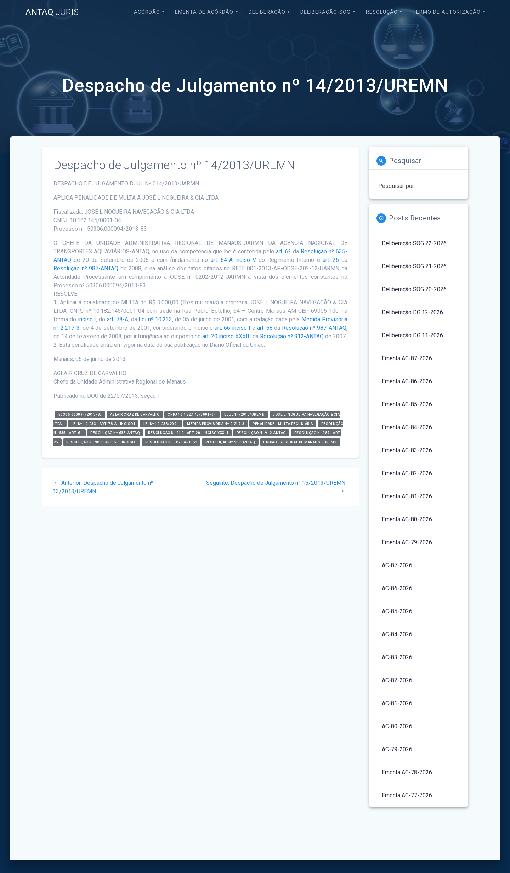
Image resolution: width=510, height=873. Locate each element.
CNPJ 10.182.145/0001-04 (192, 414)
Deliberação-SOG (325, 12)
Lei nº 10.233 (155, 319)
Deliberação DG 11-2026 (412, 335)
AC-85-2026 (397, 611)
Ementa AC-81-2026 (407, 496)
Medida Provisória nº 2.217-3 (215, 423)
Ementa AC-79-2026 (407, 542)
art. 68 (265, 327)
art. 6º (283, 251)
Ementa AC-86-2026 (407, 381)
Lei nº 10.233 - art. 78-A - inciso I (103, 423)
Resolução (382, 12)
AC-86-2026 (397, 588)
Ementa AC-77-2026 (407, 795)
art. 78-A (117, 319)
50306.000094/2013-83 (80, 414)
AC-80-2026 (397, 726)
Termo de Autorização (447, 12)
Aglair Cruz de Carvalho (135, 414)
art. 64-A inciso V (233, 260)
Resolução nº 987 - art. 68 (171, 442)
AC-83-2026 (397, 657)
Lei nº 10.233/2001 (161, 423)
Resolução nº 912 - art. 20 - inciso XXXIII (188, 433)
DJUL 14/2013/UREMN (244, 414)
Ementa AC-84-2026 (407, 427)
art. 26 (331, 260)
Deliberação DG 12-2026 (412, 312)
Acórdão (147, 12)
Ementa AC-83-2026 (407, 450)
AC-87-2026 (397, 565)
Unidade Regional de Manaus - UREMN (300, 442)
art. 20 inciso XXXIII (226, 336)
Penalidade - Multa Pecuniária (283, 423)
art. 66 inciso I (232, 327)
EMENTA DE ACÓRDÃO (204, 12)
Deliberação (267, 12)
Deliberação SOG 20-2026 (414, 289)
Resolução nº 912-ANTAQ (292, 336)
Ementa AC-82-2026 (407, 473)
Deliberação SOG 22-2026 (414, 243)
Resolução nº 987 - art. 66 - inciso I (101, 442)
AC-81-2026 (397, 703)
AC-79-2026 (397, 749)
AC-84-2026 (397, 634)
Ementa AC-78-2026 (407, 772)
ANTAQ (52, 12)
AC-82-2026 (397, 680)
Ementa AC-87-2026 (407, 358)
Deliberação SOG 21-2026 (414, 266)
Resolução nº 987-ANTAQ (85, 268)
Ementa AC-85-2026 (407, 404)
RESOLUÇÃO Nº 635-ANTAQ (115, 433)
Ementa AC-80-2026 (407, 519)
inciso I (87, 319)
